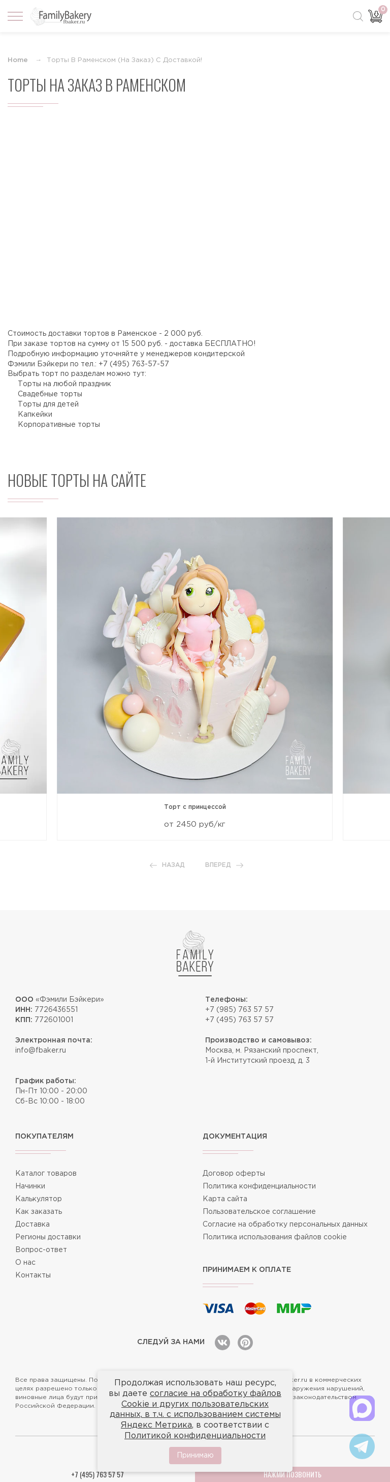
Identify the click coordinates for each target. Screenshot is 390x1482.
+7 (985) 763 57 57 (239, 1010)
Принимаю (195, 1455)
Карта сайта (225, 1199)
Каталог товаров (46, 1174)
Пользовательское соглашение (259, 1212)
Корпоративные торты (59, 425)
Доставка (32, 1225)
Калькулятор (38, 1199)
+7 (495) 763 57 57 (239, 1020)
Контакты (33, 1275)
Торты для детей (48, 404)
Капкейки (35, 415)
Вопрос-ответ (41, 1250)
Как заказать (38, 1212)
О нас (25, 1263)
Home (18, 60)
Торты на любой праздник (64, 384)
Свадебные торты (50, 394)
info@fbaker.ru (40, 1051)
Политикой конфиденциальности (195, 1436)
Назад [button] (167, 865)
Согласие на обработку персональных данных (285, 1225)
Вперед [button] (224, 865)
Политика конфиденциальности (259, 1186)
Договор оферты (234, 1174)
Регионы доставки (48, 1237)
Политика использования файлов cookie (275, 1237)
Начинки (30, 1186)
